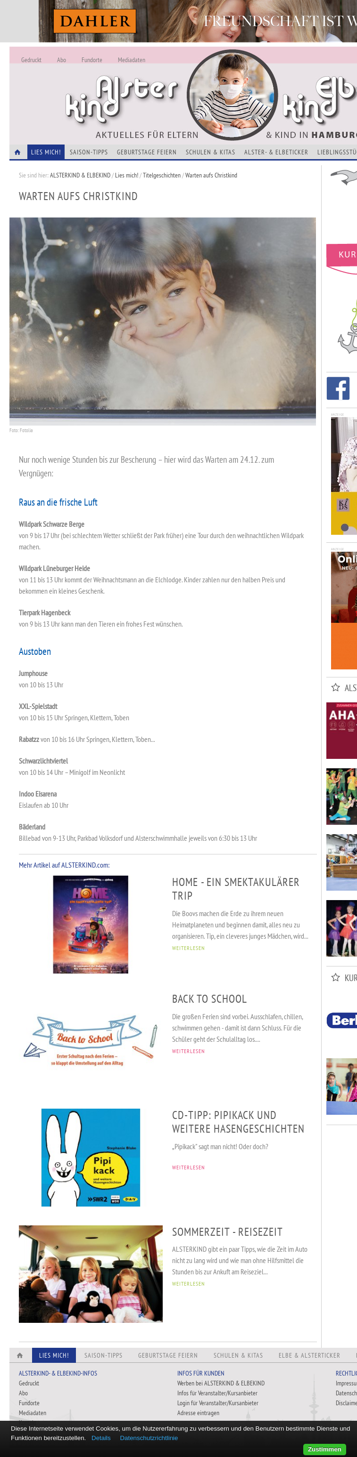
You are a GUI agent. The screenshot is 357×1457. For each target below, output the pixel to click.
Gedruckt (31, 60)
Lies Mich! (46, 152)
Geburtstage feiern (147, 152)
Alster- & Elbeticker (276, 152)
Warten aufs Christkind (211, 175)
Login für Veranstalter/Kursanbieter (217, 1403)
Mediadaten (131, 60)
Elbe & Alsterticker (309, 1355)
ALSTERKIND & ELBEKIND (80, 175)
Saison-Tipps (89, 152)
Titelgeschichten (162, 175)
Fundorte (92, 60)
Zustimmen (324, 1449)
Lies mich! (126, 175)
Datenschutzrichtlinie (149, 1437)
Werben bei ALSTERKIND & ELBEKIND (221, 1383)
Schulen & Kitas (210, 152)
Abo (61, 60)
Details (101, 1437)
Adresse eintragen (198, 1413)
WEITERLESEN (188, 947)
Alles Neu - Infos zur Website (165, 84)
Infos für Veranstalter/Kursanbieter (217, 1393)
